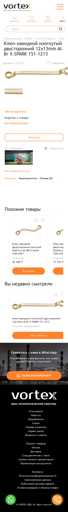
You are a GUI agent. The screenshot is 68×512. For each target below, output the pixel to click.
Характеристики (28, 178)
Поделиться (53, 148)
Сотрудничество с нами (36, 455)
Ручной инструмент (45, 38)
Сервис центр (36, 431)
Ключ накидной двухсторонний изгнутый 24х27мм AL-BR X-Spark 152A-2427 (26, 248)
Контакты (37, 471)
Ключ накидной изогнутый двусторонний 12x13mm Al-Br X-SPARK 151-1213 (36, 320)
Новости (36, 415)
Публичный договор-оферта (37, 483)
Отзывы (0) (46, 178)
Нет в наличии (38, 335)
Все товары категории (18, 171)
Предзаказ (34, 137)
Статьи (36, 423)
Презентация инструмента (35, 463)
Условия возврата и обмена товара (37, 487)
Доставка (35, 451)
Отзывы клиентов (36, 427)
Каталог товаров (36, 443)
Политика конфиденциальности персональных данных (37, 477)
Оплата (36, 447)
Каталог (29, 38)
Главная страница (13, 38)
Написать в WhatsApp (34, 375)
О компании (36, 411)
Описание (10, 178)
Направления (36, 419)
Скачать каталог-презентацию (35, 459)
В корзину (28, 271)
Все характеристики (16, 122)
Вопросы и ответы (36, 435)
